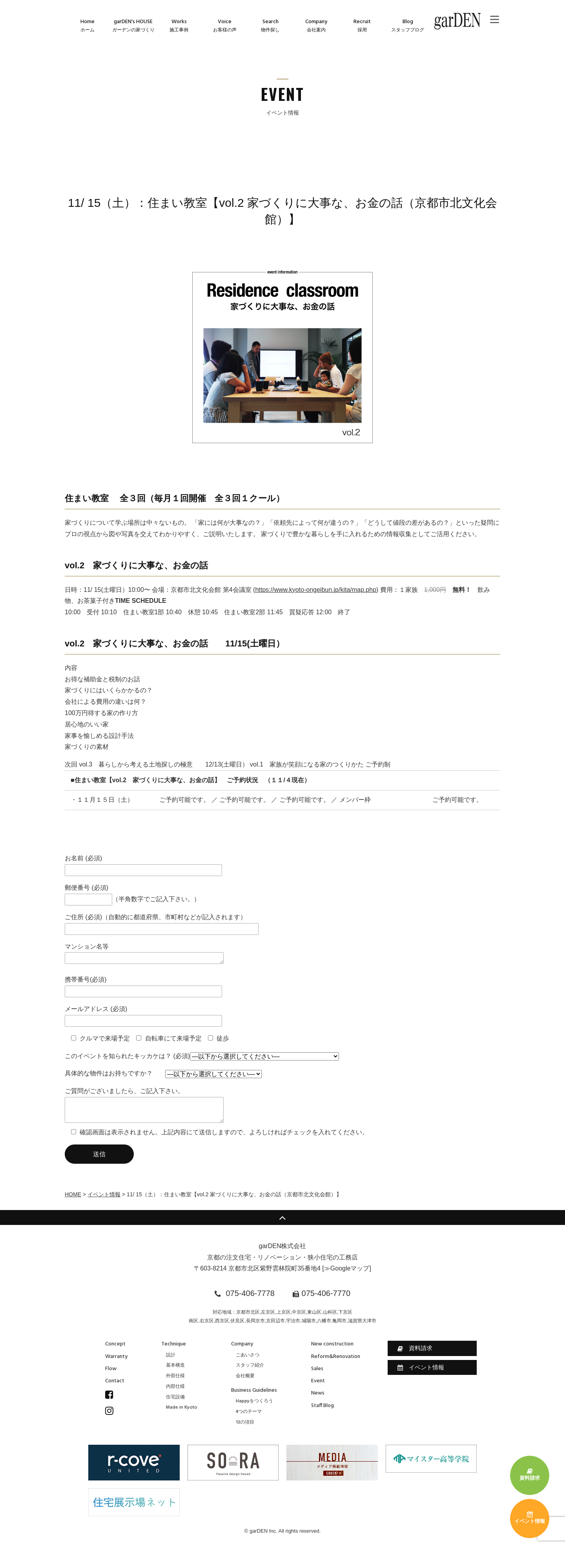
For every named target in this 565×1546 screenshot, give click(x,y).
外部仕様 (175, 1376)
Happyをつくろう (254, 1401)
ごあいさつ (247, 1355)
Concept (115, 1344)
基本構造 (175, 1365)
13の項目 (245, 1422)
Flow (111, 1368)
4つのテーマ (249, 1412)
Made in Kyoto (181, 1407)
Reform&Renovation (335, 1356)
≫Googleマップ (347, 1268)
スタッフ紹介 (250, 1365)
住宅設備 (175, 1397)
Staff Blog (322, 1405)
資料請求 (414, 1348)
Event (318, 1380)
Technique (173, 1344)
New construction (332, 1344)
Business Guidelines (254, 1390)
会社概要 (245, 1376)
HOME (73, 1194)
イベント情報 (103, 1194)
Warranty (116, 1356)
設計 (170, 1355)
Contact (114, 1380)
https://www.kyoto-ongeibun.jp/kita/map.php (315, 589)
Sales (317, 1368)
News (317, 1393)
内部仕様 (175, 1387)
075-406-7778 (250, 1293)
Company (242, 1344)
